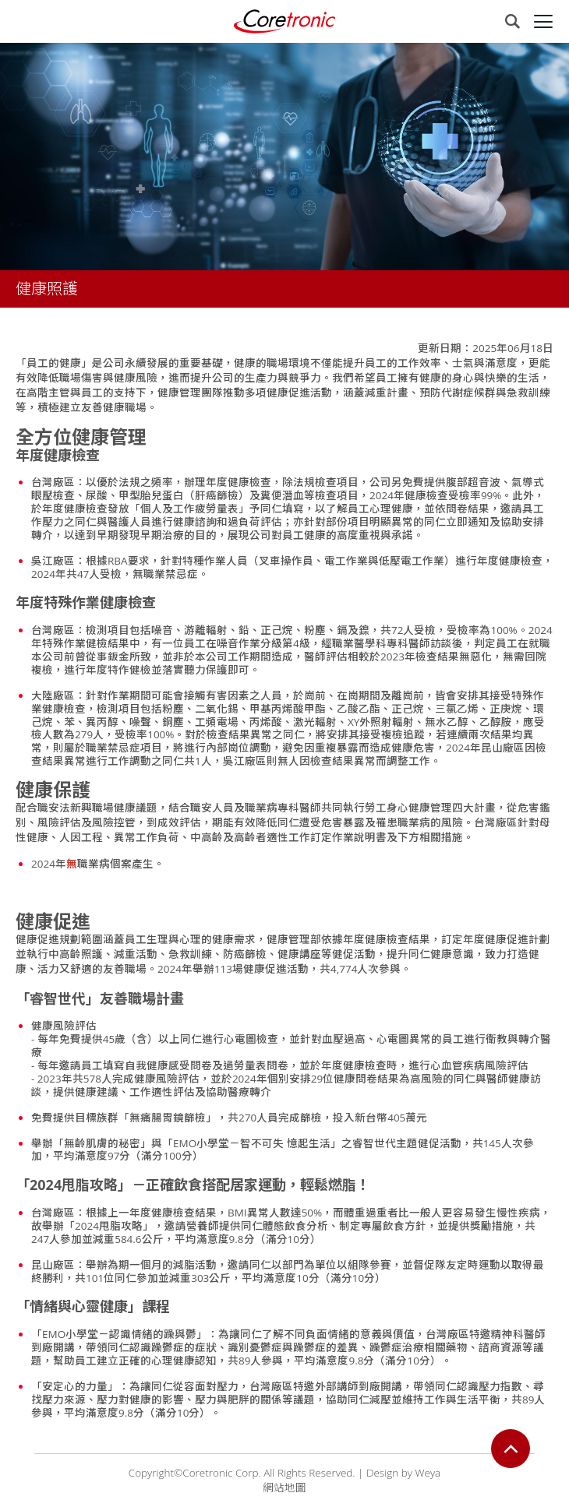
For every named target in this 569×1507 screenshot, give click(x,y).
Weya (427, 1473)
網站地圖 (284, 1488)
